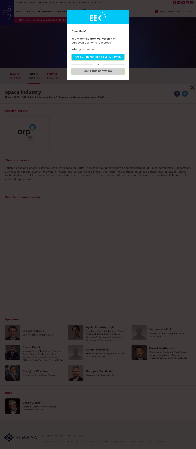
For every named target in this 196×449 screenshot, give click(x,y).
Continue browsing (98, 71)
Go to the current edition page (98, 56)
